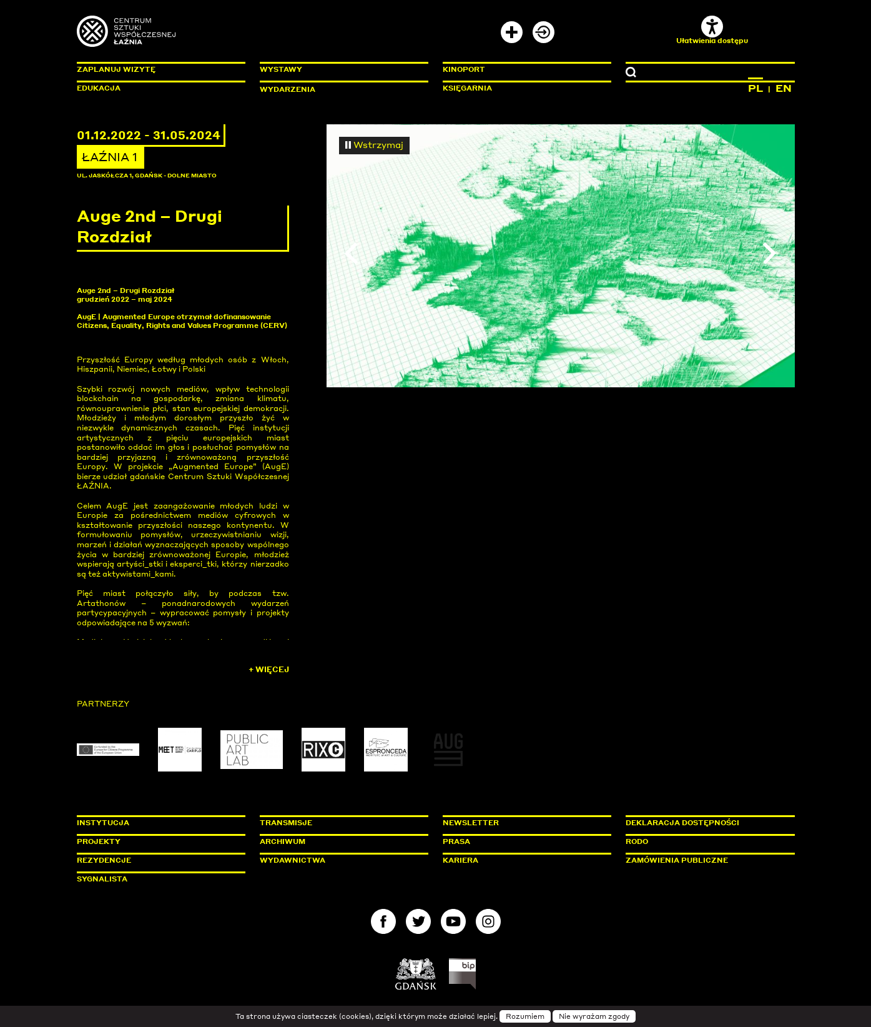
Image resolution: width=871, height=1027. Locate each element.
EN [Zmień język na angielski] (783, 88)
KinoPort (464, 69)
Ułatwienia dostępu (712, 30)
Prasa (456, 841)
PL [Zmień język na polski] (755, 88)
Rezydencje (104, 860)
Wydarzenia (287, 89)
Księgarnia (467, 88)
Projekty (99, 841)
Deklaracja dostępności (682, 822)
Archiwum (282, 841)
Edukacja (99, 88)
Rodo (637, 841)
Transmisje (339, 822)
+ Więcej (269, 669)
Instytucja (103, 822)
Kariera (460, 860)
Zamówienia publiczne (705, 860)
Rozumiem (525, 1016)
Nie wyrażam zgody (594, 1016)
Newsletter (471, 822)
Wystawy (281, 69)
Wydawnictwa (292, 860)
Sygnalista (102, 879)
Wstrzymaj (374, 144)
